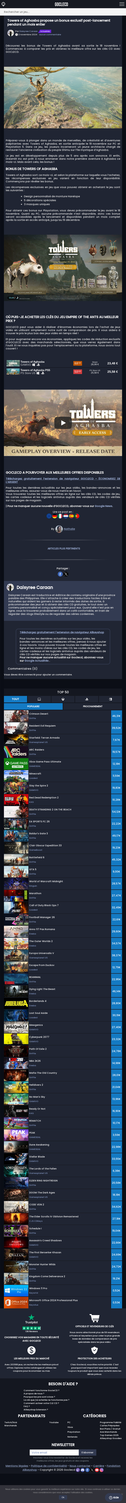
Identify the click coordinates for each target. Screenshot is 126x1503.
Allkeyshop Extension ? (36, 1440)
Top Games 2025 (109, 1466)
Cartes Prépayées (109, 1457)
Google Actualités (36, 692)
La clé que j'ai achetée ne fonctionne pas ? (46, 1431)
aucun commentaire (50, 34)
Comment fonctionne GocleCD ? (41, 1421)
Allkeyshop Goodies (111, 1469)
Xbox (70, 1458)
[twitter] (66, 605)
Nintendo (72, 1468)
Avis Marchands (108, 1463)
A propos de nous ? (34, 1425)
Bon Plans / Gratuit (110, 1460)
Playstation (73, 1463)
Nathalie (69, 560)
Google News (103, 537)
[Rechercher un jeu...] (63, 12)
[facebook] (60, 605)
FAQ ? (27, 1437)
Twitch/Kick (10, 1453)
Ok (63, 1497)
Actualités (45, 31)
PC (69, 1453)
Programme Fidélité (110, 1453)
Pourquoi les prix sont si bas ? (39, 1428)
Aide (114, 1497)
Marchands (10, 1457)
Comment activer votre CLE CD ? (41, 1434)
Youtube (54, 1453)
